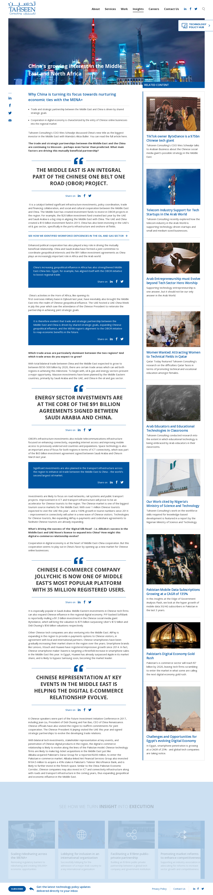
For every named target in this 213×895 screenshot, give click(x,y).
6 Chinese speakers (39, 718)
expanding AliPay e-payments (74, 518)
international (65, 639)
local (49, 639)
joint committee (107, 248)
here (124, 136)
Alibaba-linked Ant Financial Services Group (88, 758)
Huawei (76, 654)
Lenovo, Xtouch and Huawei (48, 647)
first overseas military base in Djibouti (50, 299)
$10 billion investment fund (55, 222)
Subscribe (17, 888)
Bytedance (34, 621)
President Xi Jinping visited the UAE (78, 729)
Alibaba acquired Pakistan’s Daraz (47, 754)
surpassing (96, 621)
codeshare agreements (109, 518)
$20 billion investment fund (76, 215)
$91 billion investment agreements (95, 252)
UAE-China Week (119, 302)
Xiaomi (64, 650)
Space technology (109, 446)
